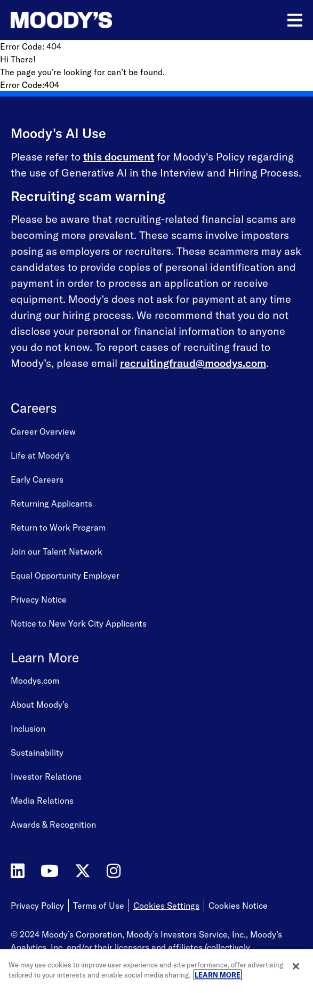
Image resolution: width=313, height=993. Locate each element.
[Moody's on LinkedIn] (18, 871)
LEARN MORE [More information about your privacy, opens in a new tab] (217, 975)
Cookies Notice (238, 905)
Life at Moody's (40, 455)
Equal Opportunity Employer (65, 575)
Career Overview (43, 431)
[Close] (296, 966)
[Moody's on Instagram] (114, 871)
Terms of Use (98, 905)
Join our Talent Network (56, 551)
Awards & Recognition (53, 824)
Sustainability (37, 752)
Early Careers (37, 479)
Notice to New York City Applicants (79, 623)
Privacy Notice (39, 599)
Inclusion (28, 728)
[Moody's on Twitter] (83, 871)
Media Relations (42, 800)
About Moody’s (39, 704)
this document (118, 156)
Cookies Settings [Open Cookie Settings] (166, 905)
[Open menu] (294, 20)
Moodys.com (35, 680)
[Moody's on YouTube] (50, 871)
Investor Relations (46, 776)
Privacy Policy (37, 905)
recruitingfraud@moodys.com (193, 363)
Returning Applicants (51, 503)
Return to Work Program (58, 527)
